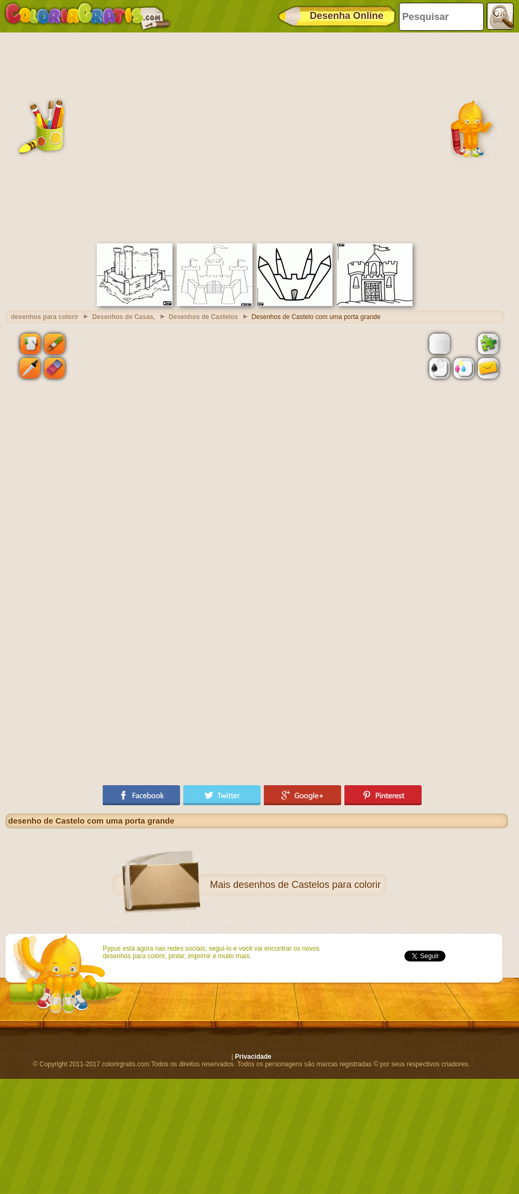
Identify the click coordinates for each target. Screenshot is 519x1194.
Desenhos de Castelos (203, 317)
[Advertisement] (101, 136)
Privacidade (253, 1056)
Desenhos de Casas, (123, 317)
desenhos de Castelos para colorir (307, 884)
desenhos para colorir (44, 317)
